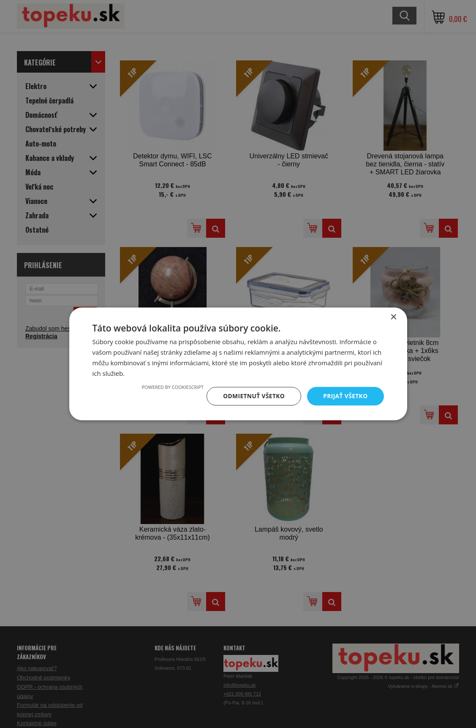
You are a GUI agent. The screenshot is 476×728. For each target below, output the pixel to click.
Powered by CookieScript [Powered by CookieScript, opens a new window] (171, 387)
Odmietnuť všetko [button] (252, 396)
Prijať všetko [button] (344, 396)
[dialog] (238, 364)
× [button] (393, 317)
